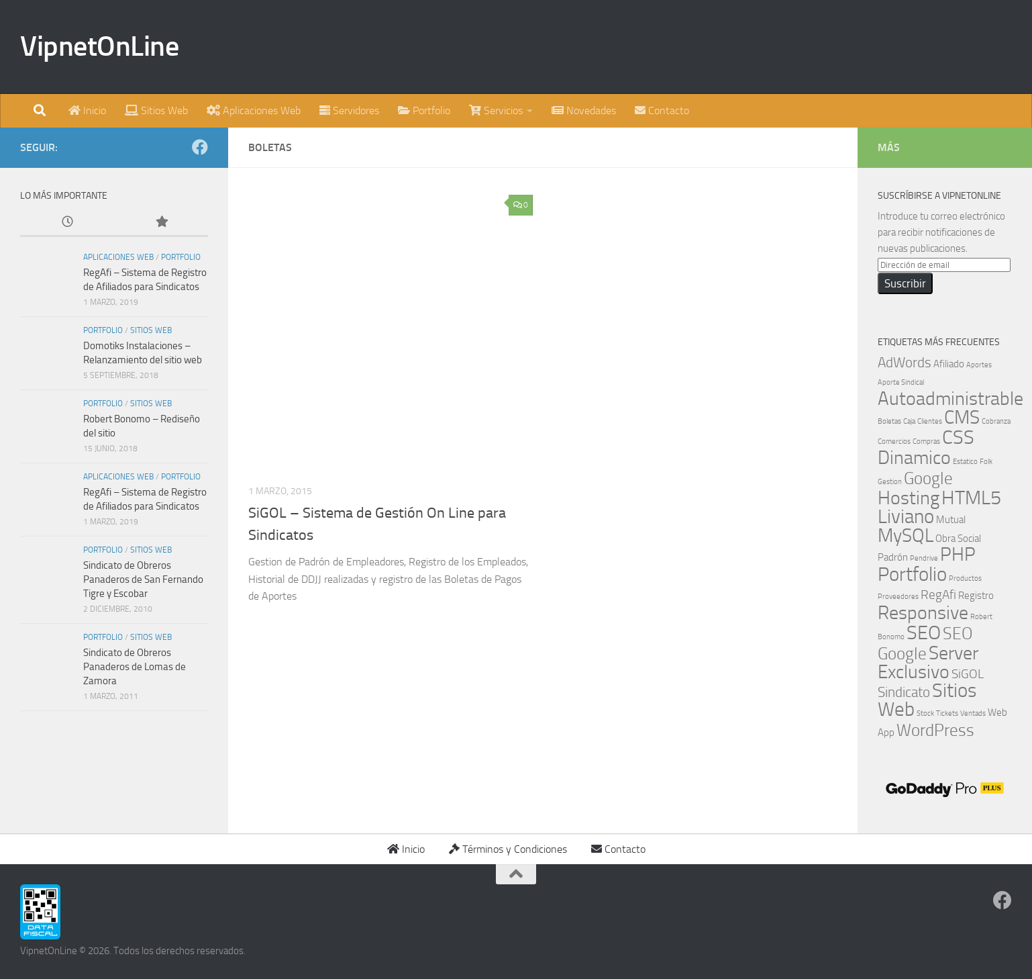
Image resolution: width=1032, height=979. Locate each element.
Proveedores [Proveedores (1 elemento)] (898, 596)
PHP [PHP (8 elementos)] (958, 554)
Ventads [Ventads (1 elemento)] (973, 713)
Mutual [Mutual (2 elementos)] (951, 520)
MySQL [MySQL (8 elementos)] (905, 535)
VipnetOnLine (99, 46)
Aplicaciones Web (118, 257)
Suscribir (905, 283)
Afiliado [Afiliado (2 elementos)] (948, 364)
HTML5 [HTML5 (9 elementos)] (971, 498)
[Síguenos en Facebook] (200, 147)
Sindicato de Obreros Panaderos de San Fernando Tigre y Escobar (143, 579)
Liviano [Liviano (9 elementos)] (906, 516)
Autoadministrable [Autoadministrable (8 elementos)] (950, 398)
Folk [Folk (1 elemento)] (986, 461)
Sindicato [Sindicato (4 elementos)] (904, 692)
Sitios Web (151, 330)
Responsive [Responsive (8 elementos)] (923, 613)
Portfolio (181, 257)
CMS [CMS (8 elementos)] (962, 417)
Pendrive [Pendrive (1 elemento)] (924, 558)
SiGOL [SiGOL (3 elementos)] (967, 674)
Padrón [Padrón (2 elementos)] (893, 557)
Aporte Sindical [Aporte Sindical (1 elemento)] (901, 382)
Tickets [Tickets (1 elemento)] (947, 713)
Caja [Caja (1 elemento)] (909, 421)
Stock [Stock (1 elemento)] (925, 713)
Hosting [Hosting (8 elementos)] (908, 498)
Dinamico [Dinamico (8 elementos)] (914, 458)
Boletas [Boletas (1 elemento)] (889, 421)
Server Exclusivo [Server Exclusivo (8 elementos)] (928, 662)
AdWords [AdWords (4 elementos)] (904, 362)
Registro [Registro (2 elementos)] (976, 596)
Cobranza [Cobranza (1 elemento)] (996, 421)
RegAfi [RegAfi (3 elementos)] (938, 595)
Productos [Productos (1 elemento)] (965, 578)
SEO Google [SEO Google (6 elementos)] (925, 643)
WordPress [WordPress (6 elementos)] (935, 730)
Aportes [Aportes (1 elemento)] (979, 365)
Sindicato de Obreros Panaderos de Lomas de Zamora (134, 667)
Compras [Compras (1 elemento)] (926, 441)
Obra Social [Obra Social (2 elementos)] (958, 538)
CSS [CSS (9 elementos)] (958, 437)
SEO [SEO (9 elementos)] (924, 633)
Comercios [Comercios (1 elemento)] (894, 441)
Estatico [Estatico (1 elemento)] (965, 461)
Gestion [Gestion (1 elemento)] (890, 481)
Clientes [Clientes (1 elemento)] (929, 421)
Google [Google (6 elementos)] (928, 478)
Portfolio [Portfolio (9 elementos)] (912, 574)
